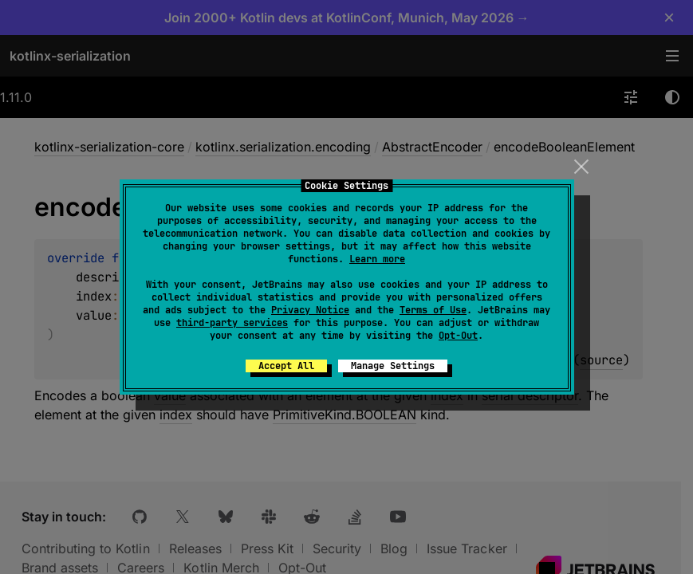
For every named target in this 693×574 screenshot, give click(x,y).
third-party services (232, 322)
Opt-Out (458, 335)
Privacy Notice (310, 310)
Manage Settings (393, 366)
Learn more (377, 259)
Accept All (286, 366)
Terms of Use (433, 310)
